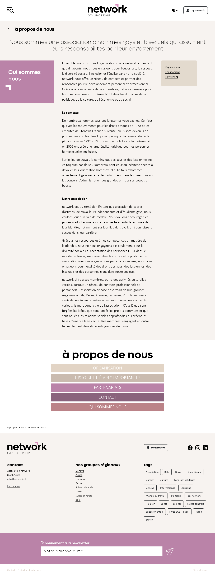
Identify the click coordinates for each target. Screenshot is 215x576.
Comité (150, 480)
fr (173, 10)
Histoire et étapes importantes (107, 379)
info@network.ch (16, 479)
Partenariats (107, 388)
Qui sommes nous (108, 408)
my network (156, 447)
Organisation (172, 67)
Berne (79, 483)
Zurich (79, 474)
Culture (164, 480)
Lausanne (81, 479)
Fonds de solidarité (184, 480)
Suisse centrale (84, 495)
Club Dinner (194, 472)
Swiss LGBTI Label (179, 511)
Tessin (79, 491)
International (167, 488)
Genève (80, 470)
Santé (164, 503)
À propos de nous (30, 29)
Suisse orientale (84, 487)
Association (152, 472)
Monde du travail (155, 496)
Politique (176, 496)
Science (177, 503)
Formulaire (13, 486)
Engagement (172, 71)
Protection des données (29, 570)
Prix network (194, 496)
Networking (171, 76)
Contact (107, 398)
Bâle (78, 499)
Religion (150, 503)
